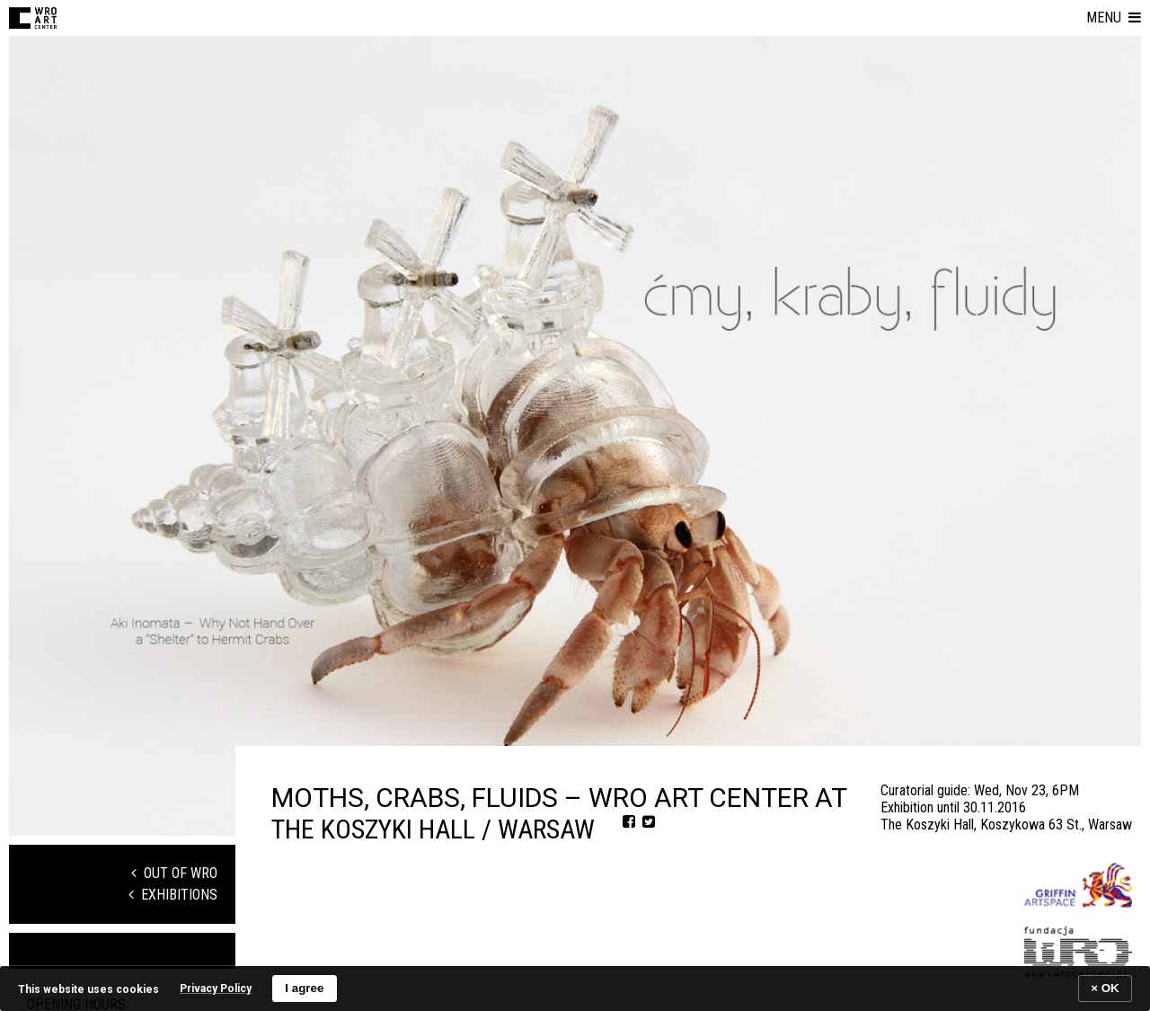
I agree (304, 988)
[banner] (575, 988)
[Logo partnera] (1078, 886)
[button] (1113, 18)
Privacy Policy (216, 988)
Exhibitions (172, 894)
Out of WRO (174, 873)
